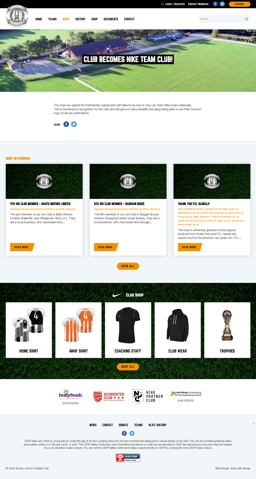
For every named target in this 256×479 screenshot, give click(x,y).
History (80, 19)
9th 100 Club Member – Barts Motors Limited (40, 204)
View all (128, 266)
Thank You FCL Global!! (193, 204)
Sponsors (71, 209)
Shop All (128, 366)
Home (38, 19)
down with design (240, 468)
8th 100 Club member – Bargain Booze (119, 204)
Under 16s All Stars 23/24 (191, 220)
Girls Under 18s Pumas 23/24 (211, 213)
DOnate (239, 4)
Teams (52, 19)
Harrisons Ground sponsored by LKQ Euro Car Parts (37, 209)
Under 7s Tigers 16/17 (218, 220)
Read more (22, 247)
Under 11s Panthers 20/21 (225, 216)
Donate (123, 425)
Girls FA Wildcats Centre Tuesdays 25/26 (199, 209)
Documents (111, 19)
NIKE (196, 216)
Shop (94, 19)
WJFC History (158, 425)
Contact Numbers (198, 4)
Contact (129, 19)
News (66, 19)
